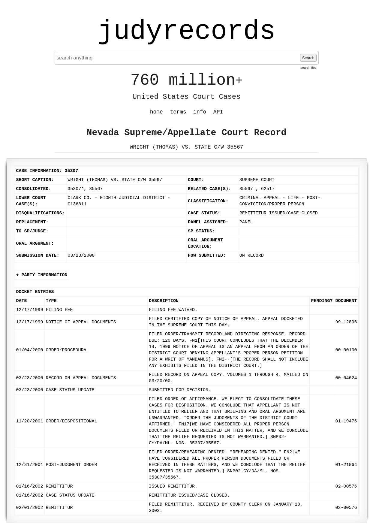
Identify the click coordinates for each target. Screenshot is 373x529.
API (218, 112)
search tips (308, 67)
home (156, 112)
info (199, 112)
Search (308, 58)
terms (178, 112)
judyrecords (186, 31)
